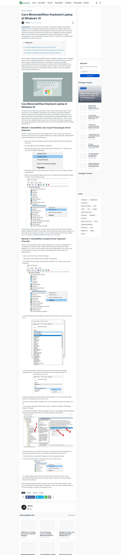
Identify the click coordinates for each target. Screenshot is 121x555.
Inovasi (50, 3)
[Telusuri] (100, 2)
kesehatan (84, 203)
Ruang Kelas (59, 3)
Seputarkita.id (25, 27)
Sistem (83, 233)
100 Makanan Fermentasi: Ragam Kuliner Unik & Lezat (93, 126)
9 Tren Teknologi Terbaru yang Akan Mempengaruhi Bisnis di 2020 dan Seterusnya (47, 533)
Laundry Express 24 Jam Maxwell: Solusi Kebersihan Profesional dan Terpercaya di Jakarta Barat (94, 136)
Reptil (92, 230)
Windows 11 (84, 230)
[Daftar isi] (43, 43)
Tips (95, 206)
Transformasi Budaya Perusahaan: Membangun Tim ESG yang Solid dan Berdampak (94, 117)
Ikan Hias (83, 218)
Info (89, 209)
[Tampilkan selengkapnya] (53, 497)
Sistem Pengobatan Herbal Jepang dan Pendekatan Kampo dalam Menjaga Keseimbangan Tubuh (93, 165)
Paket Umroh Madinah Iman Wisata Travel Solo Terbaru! (93, 107)
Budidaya (68, 3)
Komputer (29, 10)
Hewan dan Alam (85, 206)
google (95, 209)
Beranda (23, 10)
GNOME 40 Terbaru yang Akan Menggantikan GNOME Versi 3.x (67, 533)
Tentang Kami (77, 3)
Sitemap (86, 3)
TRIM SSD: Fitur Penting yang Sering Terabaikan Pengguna (28, 533)
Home (34, 3)
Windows (41, 492)
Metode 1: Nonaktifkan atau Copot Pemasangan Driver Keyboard (45, 50)
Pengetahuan (93, 199)
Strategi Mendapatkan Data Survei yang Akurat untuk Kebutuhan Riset (93, 145)
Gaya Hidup (41, 3)
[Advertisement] (90, 33)
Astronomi (84, 215)
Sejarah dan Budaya (86, 224)
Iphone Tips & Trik (86, 221)
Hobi (91, 227)
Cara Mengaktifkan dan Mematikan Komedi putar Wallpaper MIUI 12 (93, 155)
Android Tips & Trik (86, 212)
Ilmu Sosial (84, 227)
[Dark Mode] (97, 2)
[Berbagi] (72, 22)
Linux (95, 221)
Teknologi (35, 492)
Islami (82, 209)
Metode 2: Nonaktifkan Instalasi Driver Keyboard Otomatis (43, 53)
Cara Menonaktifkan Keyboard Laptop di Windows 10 (40, 47)
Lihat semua (71, 515)
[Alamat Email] (90, 71)
